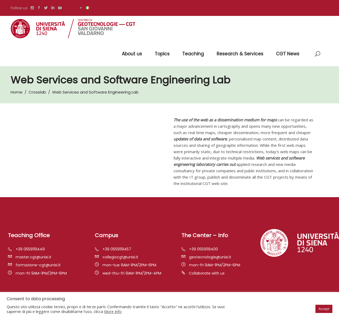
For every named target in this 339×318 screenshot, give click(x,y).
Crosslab (37, 92)
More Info (113, 311)
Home (17, 92)
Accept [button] (324, 308)
